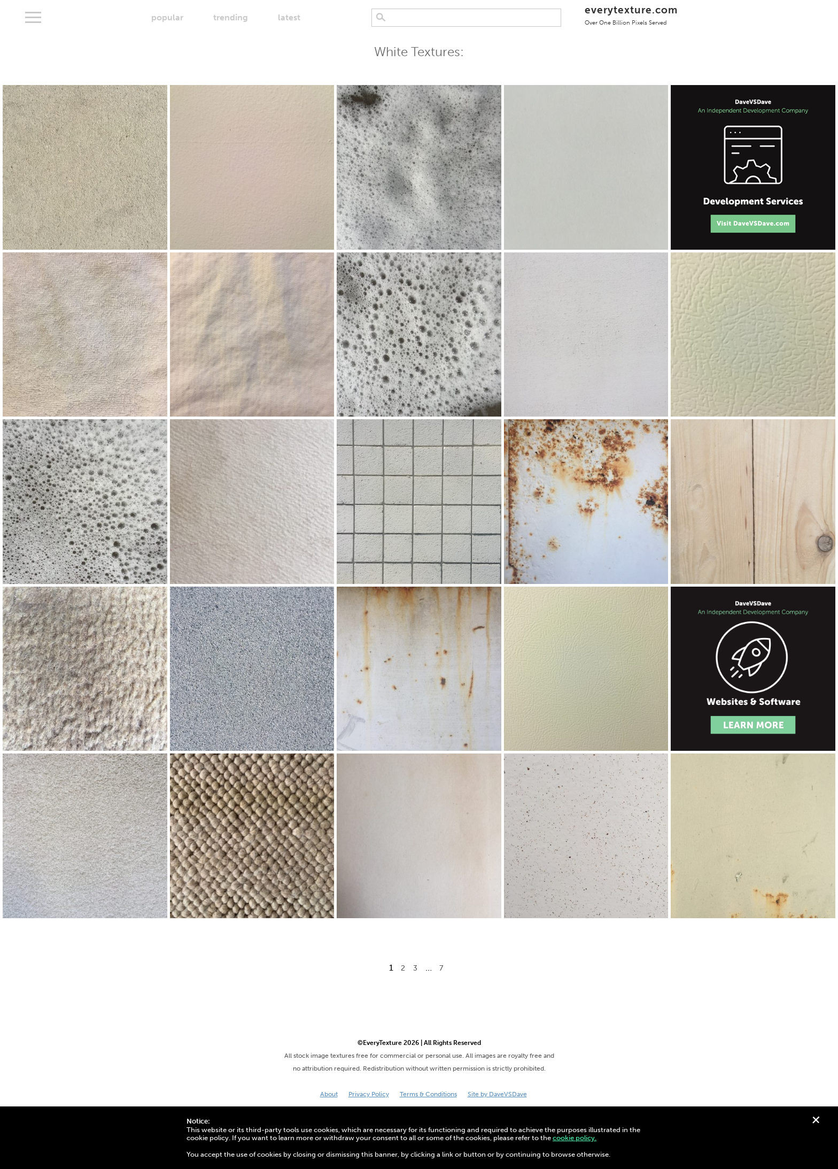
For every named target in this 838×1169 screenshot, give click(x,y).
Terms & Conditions (428, 1094)
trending (230, 17)
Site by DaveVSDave (497, 1094)
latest (289, 17)
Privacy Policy (368, 1094)
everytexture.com (631, 15)
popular (167, 17)
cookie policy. (574, 1138)
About (329, 1094)
